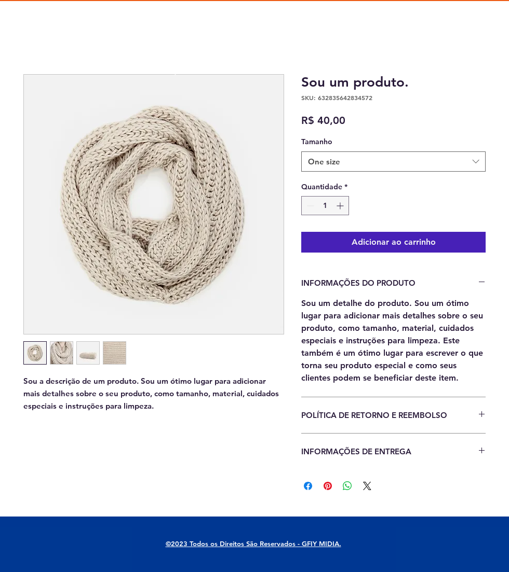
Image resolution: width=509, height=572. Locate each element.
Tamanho (316, 141)
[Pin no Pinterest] (328, 486)
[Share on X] (367, 486)
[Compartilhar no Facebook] (308, 486)
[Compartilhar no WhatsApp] (347, 486)
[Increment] (340, 206)
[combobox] (393, 161)
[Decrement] (309, 206)
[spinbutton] (325, 206)
